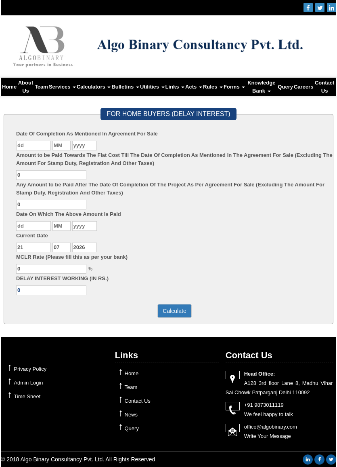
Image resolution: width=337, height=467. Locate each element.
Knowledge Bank (261, 87)
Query (285, 87)
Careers (303, 87)
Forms (234, 87)
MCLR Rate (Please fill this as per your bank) (72, 257)
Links (175, 87)
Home (9, 87)
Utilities (152, 87)
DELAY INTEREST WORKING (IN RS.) (62, 278)
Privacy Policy (30, 369)
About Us (25, 87)
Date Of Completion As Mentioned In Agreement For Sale (87, 134)
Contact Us (324, 87)
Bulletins (125, 87)
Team (41, 87)
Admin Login (28, 383)
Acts (193, 87)
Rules (213, 87)
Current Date (32, 235)
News (131, 415)
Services (62, 87)
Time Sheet (27, 396)
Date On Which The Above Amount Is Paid (68, 214)
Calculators (94, 87)
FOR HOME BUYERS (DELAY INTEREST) (168, 113)
